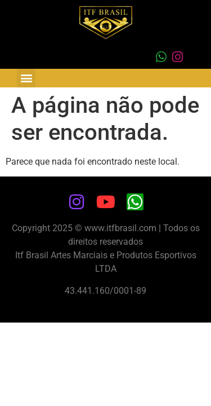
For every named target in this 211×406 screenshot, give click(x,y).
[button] (26, 78)
